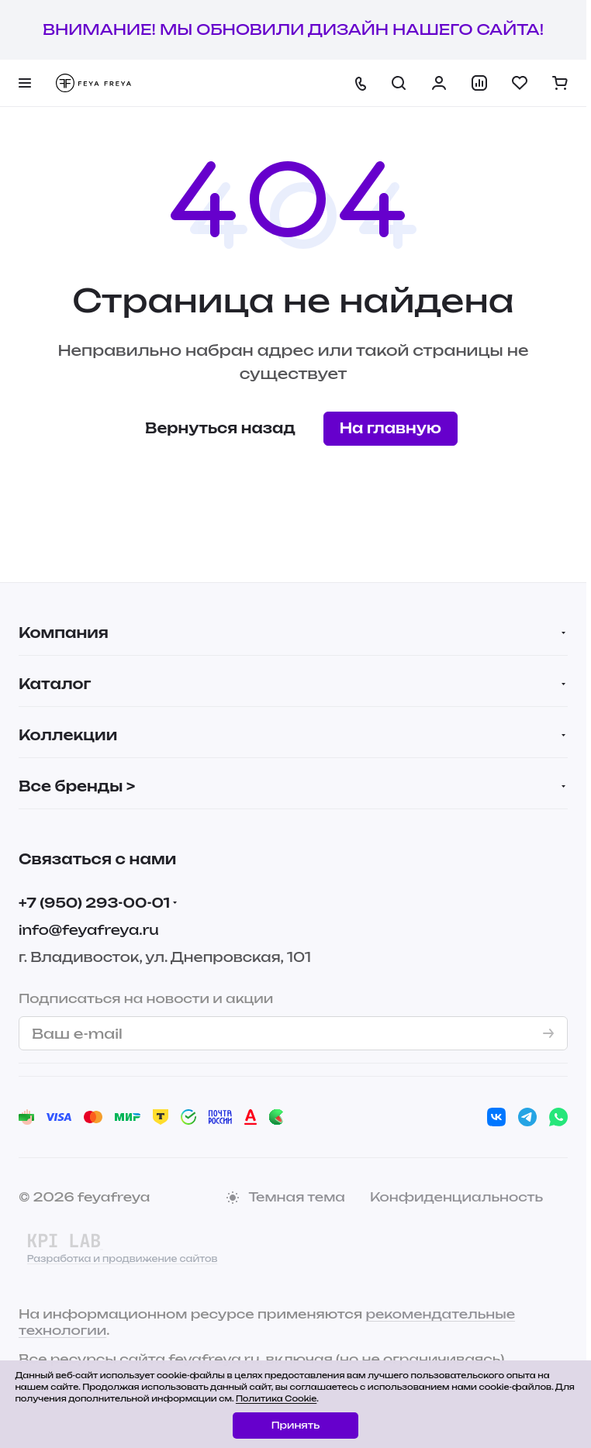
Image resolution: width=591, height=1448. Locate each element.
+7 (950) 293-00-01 (94, 903)
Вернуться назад (220, 427)
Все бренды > (77, 786)
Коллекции (68, 734)
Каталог (55, 683)
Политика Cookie (276, 1398)
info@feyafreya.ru (89, 930)
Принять (295, 1425)
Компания (64, 632)
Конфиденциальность (456, 1197)
